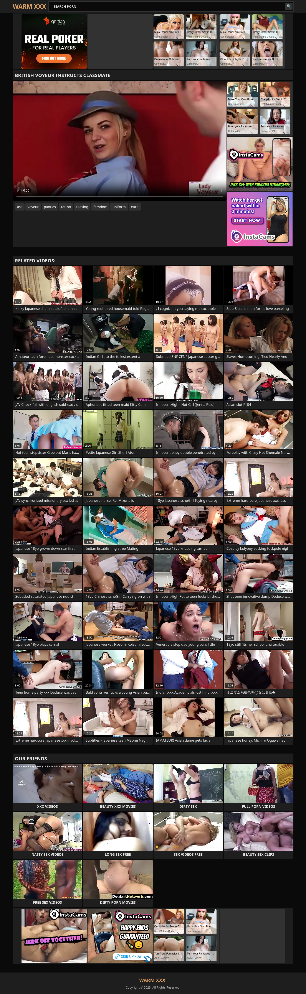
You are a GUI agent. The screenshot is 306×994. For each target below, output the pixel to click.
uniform (119, 206)
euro (135, 206)
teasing (82, 206)
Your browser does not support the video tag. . (120, 141)
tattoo (66, 206)
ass (19, 206)
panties (50, 206)
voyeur (33, 206)
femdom (100, 206)
